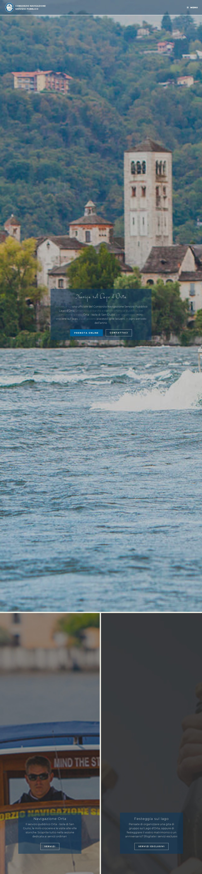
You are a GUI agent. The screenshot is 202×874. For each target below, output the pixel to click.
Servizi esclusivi (151, 846)
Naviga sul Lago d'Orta (101, 297)
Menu (194, 7)
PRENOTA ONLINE (86, 333)
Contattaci (119, 333)
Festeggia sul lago (151, 819)
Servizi (49, 846)
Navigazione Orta (49, 819)
